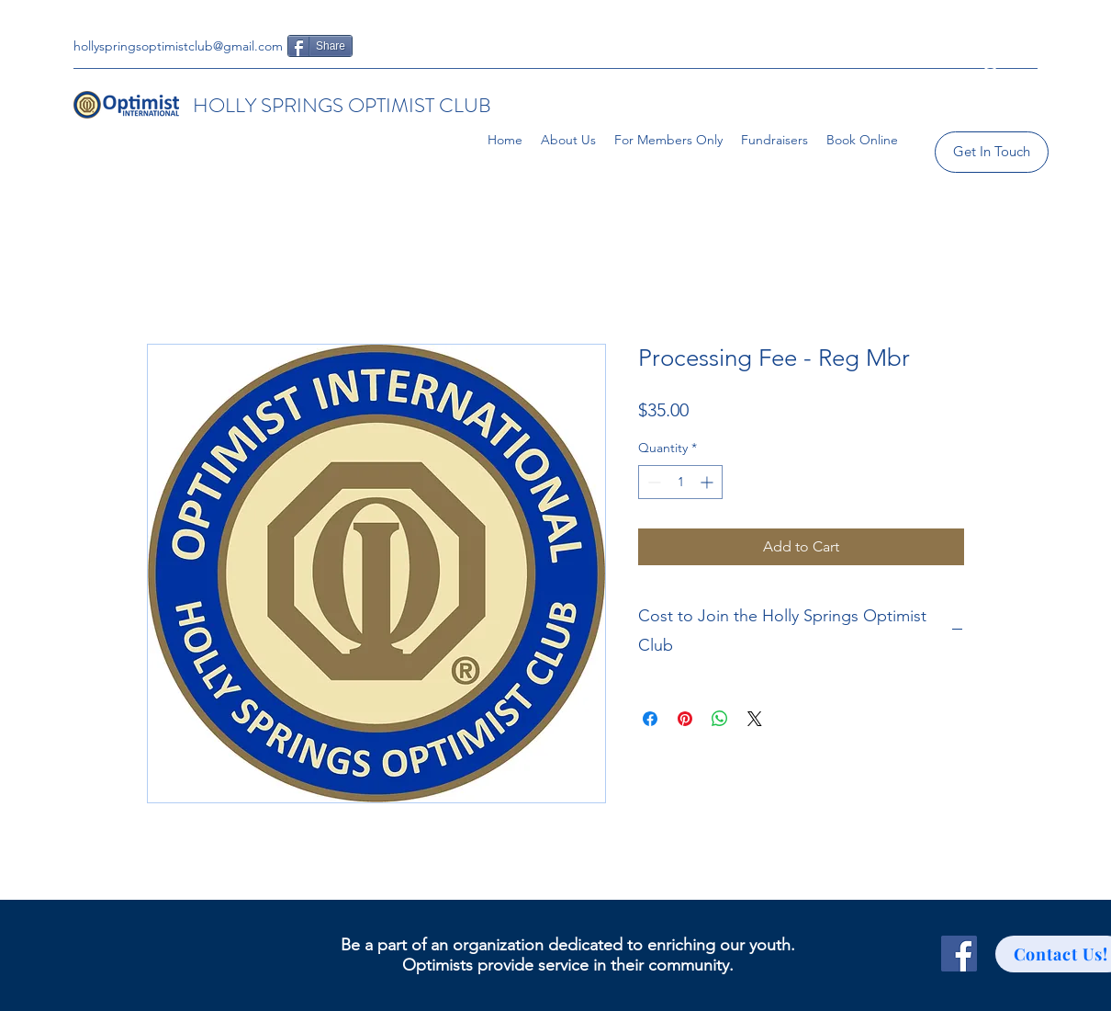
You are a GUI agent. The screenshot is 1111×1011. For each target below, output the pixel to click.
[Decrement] (652, 482)
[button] (990, 85)
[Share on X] (755, 719)
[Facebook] (959, 953)
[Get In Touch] (992, 152)
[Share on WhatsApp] (720, 719)
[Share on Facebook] (650, 719)
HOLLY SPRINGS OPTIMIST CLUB (342, 105)
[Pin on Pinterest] (685, 719)
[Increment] (708, 482)
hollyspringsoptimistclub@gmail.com (178, 46)
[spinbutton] (680, 482)
